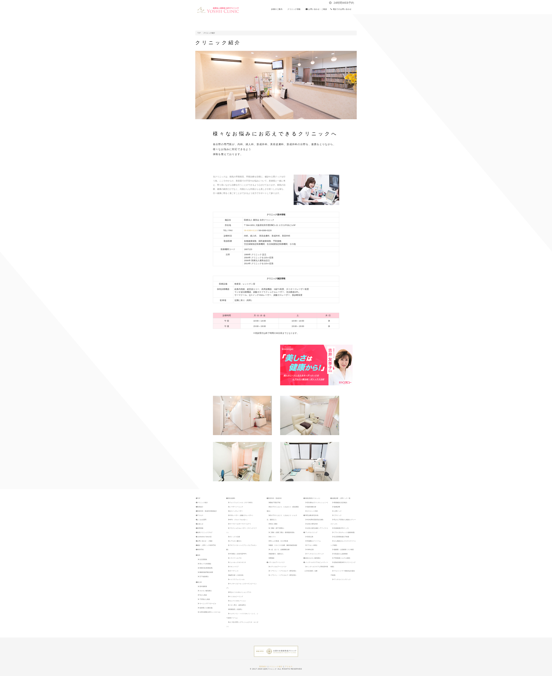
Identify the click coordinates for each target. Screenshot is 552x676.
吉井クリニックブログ (204, 532)
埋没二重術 (272, 524)
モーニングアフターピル (206, 603)
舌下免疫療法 (203, 576)
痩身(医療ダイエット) (312, 498)
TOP (199, 33)
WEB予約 (200, 549)
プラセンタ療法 (311, 545)
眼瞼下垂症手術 (274, 502)
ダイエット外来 (311, 511)
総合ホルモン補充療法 (312, 558)
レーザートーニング (235, 507)
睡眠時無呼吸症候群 (205, 572)
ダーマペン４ (232, 571)
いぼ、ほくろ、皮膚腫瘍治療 (279, 549)
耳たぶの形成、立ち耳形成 (278, 541)
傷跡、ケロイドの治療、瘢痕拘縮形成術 (282, 545)
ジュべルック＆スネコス (236, 562)
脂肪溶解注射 (310, 507)
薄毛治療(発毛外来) (311, 515)
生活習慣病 (202, 559)
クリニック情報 (294, 10)
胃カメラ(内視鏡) (204, 564)
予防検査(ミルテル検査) (340, 558)
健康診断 (335, 507)
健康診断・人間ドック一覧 (340, 498)
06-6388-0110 (250, 230)
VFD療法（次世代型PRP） (237, 554)
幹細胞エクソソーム (313, 541)
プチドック (336, 515)
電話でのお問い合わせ (342, 10)
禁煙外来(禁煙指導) (205, 568)
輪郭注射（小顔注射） (236, 575)
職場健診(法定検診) (339, 502)
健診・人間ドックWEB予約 (206, 545)
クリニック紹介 (202, 502)
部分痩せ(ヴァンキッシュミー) (316, 502)
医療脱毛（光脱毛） (235, 609)
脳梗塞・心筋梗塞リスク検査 (342, 549)
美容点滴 (309, 536)
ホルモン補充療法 (204, 591)
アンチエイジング (310, 532)
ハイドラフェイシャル (236, 579)
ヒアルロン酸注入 (234, 541)
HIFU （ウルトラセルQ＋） (237, 519)
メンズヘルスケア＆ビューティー (316, 562)
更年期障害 (202, 586)
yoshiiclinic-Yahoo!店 (204, 536)
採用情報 (199, 528)
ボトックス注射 (233, 536)
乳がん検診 (202, 595)
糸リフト (272, 536)
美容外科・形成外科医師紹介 (206, 511)
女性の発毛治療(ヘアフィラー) (316, 528)
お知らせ (199, 524)
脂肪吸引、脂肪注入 (275, 554)
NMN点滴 (309, 549)
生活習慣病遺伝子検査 (340, 536)
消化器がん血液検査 (339, 554)
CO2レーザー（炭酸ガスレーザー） (240, 515)
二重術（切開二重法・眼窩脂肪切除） (282, 532)
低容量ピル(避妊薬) (205, 608)
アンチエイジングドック (314, 554)
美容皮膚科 (230, 498)
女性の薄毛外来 (311, 524)
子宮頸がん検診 (203, 599)
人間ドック (336, 511)
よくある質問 (201, 519)
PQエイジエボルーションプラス (240, 592)
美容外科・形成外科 (274, 498)
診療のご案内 (277, 10)
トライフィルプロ (234, 558)
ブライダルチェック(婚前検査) (343, 532)
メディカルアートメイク (276, 562)
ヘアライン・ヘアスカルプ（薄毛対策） (282, 571)
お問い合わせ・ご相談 (316, 10)
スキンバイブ (232, 566)
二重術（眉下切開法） (276, 528)
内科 (198, 555)
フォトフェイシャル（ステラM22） (240, 502)
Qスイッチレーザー (235, 511)
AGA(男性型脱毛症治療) (314, 519)
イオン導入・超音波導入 (236, 605)
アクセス (199, 515)
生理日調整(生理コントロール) (208, 612)
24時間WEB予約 (341, 2)
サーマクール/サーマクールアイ (239, 524)
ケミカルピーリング (235, 596)
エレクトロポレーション (236, 601)
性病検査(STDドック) (340, 528)
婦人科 (199, 582)
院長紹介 (199, 507)
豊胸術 (271, 558)
